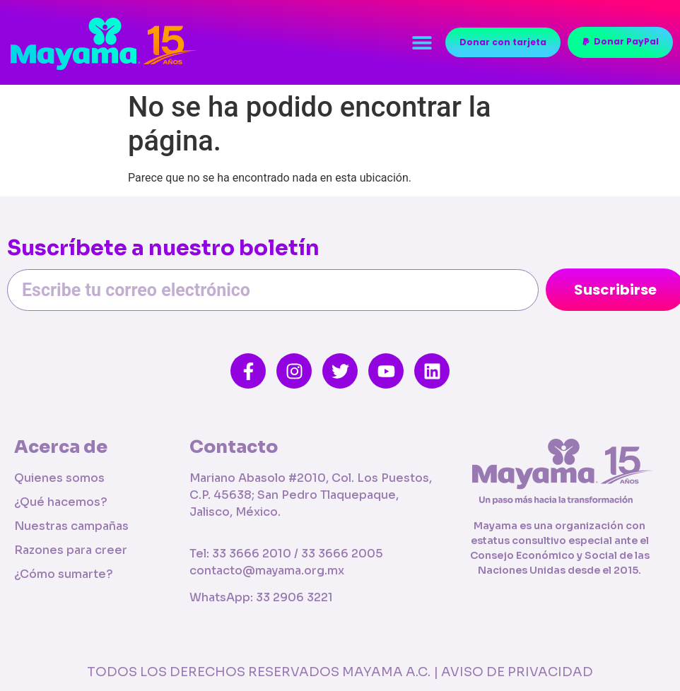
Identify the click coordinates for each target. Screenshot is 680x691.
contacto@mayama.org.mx (266, 570)
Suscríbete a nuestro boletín (163, 249)
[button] (422, 43)
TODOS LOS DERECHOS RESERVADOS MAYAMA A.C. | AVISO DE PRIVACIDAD (340, 672)
